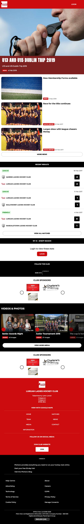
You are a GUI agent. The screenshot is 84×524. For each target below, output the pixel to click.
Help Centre (10, 481)
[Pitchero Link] (47, 273)
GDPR (47, 491)
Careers (48, 486)
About (47, 481)
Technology (10, 491)
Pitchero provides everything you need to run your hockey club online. (42, 465)
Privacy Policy (50, 497)
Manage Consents (52, 502)
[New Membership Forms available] (21, 88)
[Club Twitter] (42, 268)
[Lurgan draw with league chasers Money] (21, 139)
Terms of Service (12, 497)
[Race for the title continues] (21, 113)
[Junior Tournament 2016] (51, 323)
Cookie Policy (11, 502)
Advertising (10, 486)
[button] (80, 70)
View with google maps (42, 408)
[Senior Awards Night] (17, 323)
